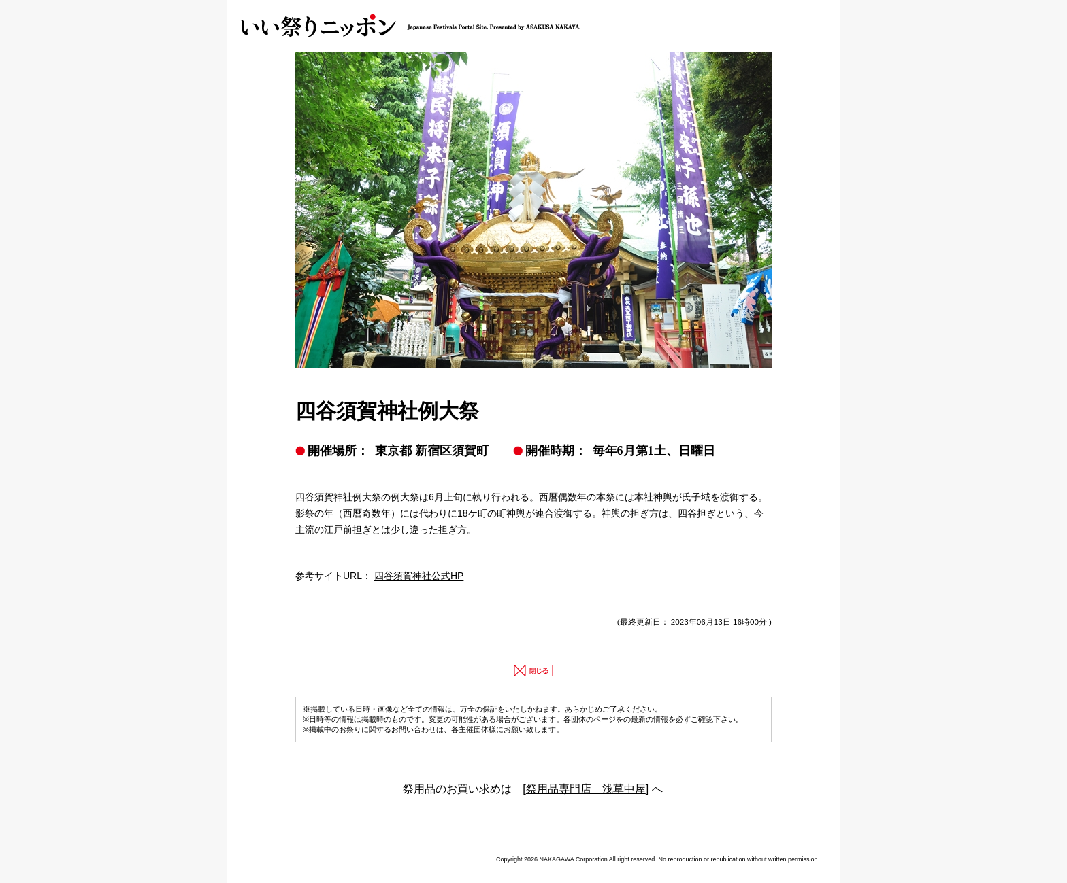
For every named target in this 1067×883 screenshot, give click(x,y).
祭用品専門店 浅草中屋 (586, 789)
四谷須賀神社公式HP (418, 575)
